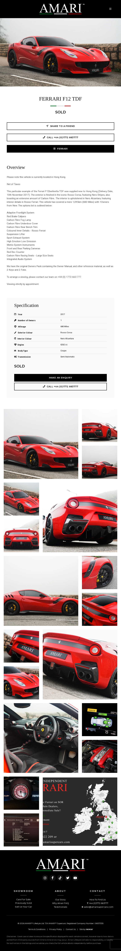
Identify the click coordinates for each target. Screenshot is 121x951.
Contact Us (71, 929)
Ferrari (60, 148)
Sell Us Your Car (23, 906)
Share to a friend (60, 126)
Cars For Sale (23, 899)
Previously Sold (23, 903)
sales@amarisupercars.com (98, 907)
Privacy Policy (55, 929)
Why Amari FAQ (60, 903)
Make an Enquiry (60, 377)
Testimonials (60, 907)
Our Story (60, 899)
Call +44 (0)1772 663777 (60, 137)
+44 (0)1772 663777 (98, 903)
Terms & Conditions (36, 929)
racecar (89, 929)
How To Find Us (98, 899)
